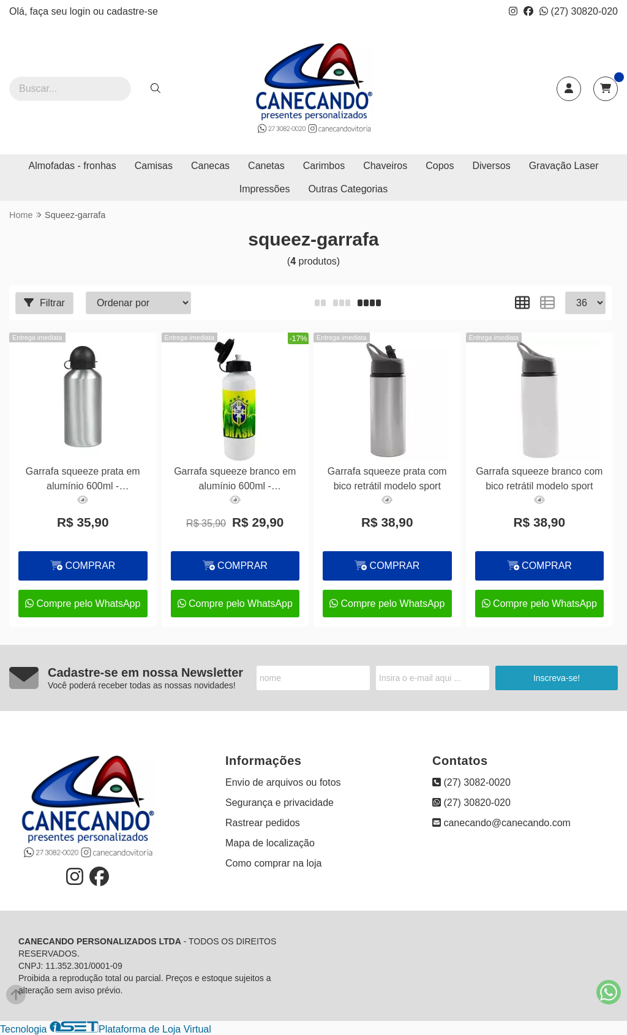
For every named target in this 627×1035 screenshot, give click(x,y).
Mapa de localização (270, 843)
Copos (440, 165)
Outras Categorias (348, 189)
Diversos (491, 165)
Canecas (210, 165)
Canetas (266, 165)
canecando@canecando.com (501, 823)
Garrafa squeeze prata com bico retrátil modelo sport (387, 478)
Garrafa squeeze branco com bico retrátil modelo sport (539, 478)
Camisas (154, 165)
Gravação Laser (564, 165)
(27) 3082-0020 (471, 782)
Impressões (264, 189)
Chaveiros (385, 165)
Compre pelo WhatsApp (82, 603)
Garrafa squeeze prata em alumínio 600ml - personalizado (83, 480)
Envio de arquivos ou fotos (283, 782)
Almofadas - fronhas (72, 165)
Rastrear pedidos (262, 823)
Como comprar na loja (273, 863)
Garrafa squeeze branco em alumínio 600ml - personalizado (235, 480)
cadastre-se (132, 11)
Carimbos (324, 165)
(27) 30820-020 (578, 11)
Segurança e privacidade (279, 802)
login (81, 11)
